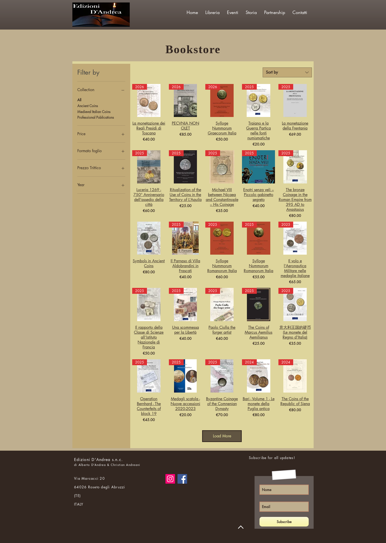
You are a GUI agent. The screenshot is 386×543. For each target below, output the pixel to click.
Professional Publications (95, 117)
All (79, 99)
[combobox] (287, 72)
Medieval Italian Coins (94, 111)
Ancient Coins (87, 105)
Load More (222, 436)
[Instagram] (170, 479)
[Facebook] (182, 479)
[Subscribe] (284, 522)
